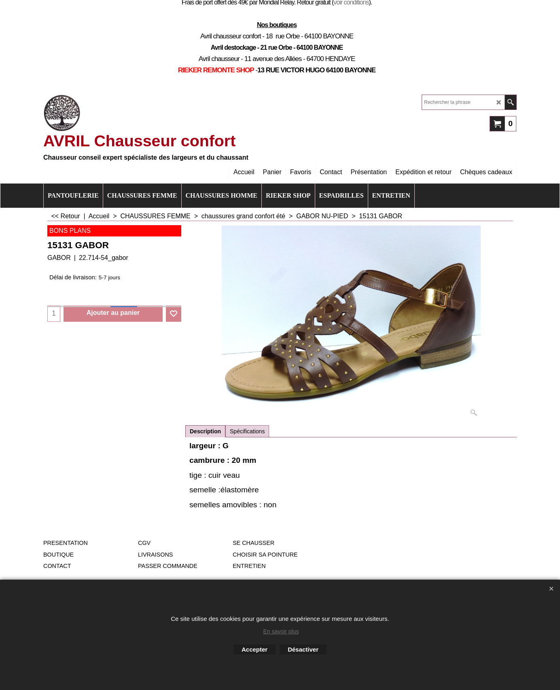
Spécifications (247, 431)
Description (205, 431)
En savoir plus (281, 631)
